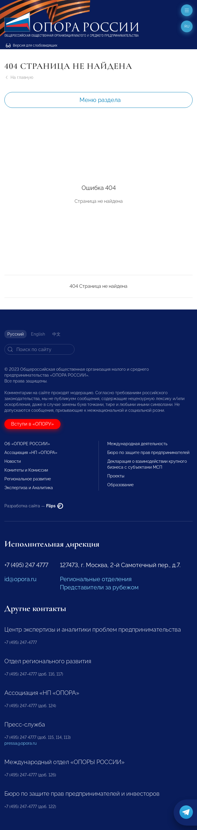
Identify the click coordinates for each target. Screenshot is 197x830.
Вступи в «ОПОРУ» (32, 424)
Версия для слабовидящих (31, 45)
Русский (15, 334)
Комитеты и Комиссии (26, 470)
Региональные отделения (96, 579)
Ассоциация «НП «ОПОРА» (30, 452)
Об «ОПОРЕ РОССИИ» (27, 443)
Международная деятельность (137, 443)
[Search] (39, 349)
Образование (120, 484)
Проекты (115, 476)
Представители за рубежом (99, 587)
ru (186, 26)
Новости (12, 461)
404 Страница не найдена (98, 286)
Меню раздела (100, 99)
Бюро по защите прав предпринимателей (148, 452)
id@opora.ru (20, 579)
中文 (56, 334)
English (38, 334)
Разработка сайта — (33, 506)
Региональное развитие (27, 479)
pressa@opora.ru (20, 743)
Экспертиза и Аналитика (28, 487)
